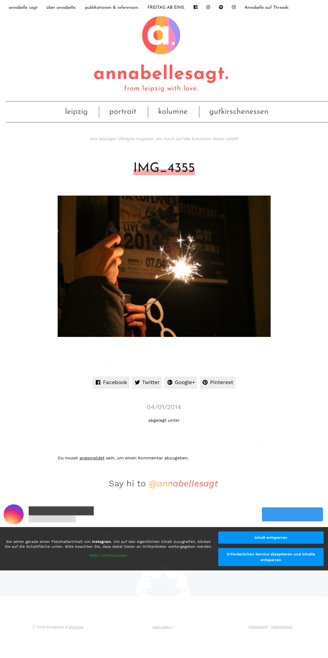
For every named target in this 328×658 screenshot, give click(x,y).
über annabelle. (61, 7)
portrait (122, 112)
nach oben (162, 627)
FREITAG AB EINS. (166, 7)
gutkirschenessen (238, 112)
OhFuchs (75, 627)
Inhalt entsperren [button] (271, 537)
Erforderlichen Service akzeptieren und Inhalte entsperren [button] (271, 557)
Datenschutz (281, 627)
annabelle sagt (23, 7)
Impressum (258, 627)
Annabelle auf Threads (266, 7)
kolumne (173, 112)
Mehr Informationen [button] (108, 555)
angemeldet (92, 457)
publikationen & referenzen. (112, 7)
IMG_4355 (164, 168)
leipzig (76, 112)
